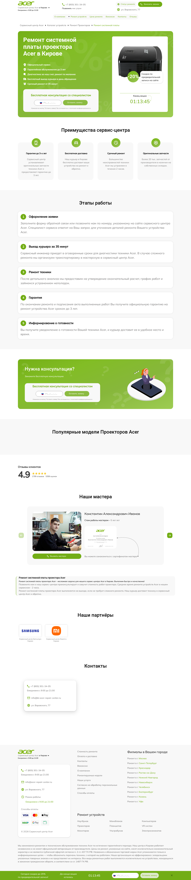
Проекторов (83, 826)
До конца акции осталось (68, 875)
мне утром (71, 8)
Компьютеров (149, 821)
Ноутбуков (82, 821)
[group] (30, 633)
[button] (169, 535)
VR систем (147, 826)
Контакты (122, 16)
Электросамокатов (151, 830)
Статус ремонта (126, 4)
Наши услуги (84, 780)
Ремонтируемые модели (89, 775)
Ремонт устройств (78, 16)
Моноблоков (116, 821)
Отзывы (133, 16)
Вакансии (110, 16)
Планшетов (115, 826)
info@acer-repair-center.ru (36, 782)
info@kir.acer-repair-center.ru (44, 698)
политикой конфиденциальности (80, 108)
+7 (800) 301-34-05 (76, 4)
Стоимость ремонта (87, 751)
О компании (59, 16)
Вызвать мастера (56, 556)
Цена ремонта (96, 16)
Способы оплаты (85, 793)
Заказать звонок (149, 4)
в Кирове (44, 7)
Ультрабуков (116, 830)
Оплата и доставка (87, 756)
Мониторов (83, 830)
